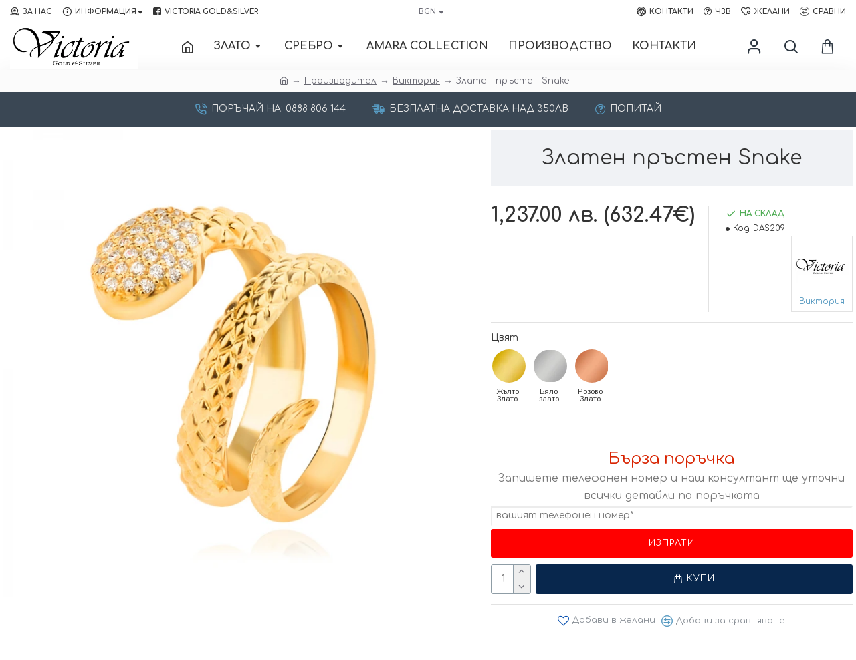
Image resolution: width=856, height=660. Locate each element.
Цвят (504, 338)
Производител (340, 81)
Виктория (416, 81)
